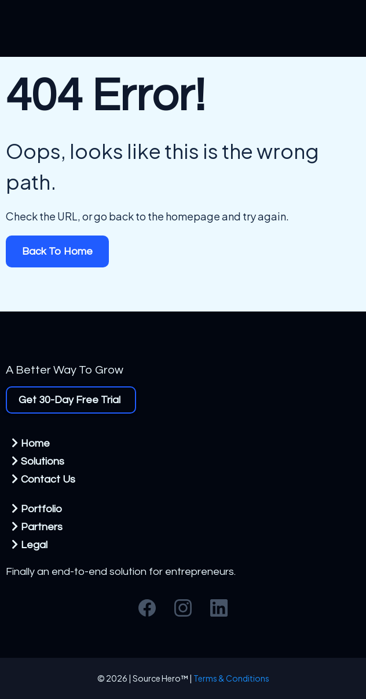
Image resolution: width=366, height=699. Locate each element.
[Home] (32, 443)
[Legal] (31, 544)
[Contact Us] (45, 479)
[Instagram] (183, 608)
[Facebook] (147, 608)
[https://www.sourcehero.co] (183, 348)
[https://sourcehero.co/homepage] (183, 28)
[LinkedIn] (219, 608)
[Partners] (38, 526)
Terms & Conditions (231, 678)
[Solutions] (39, 461)
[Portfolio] (38, 508)
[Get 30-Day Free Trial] (71, 400)
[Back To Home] (57, 251)
